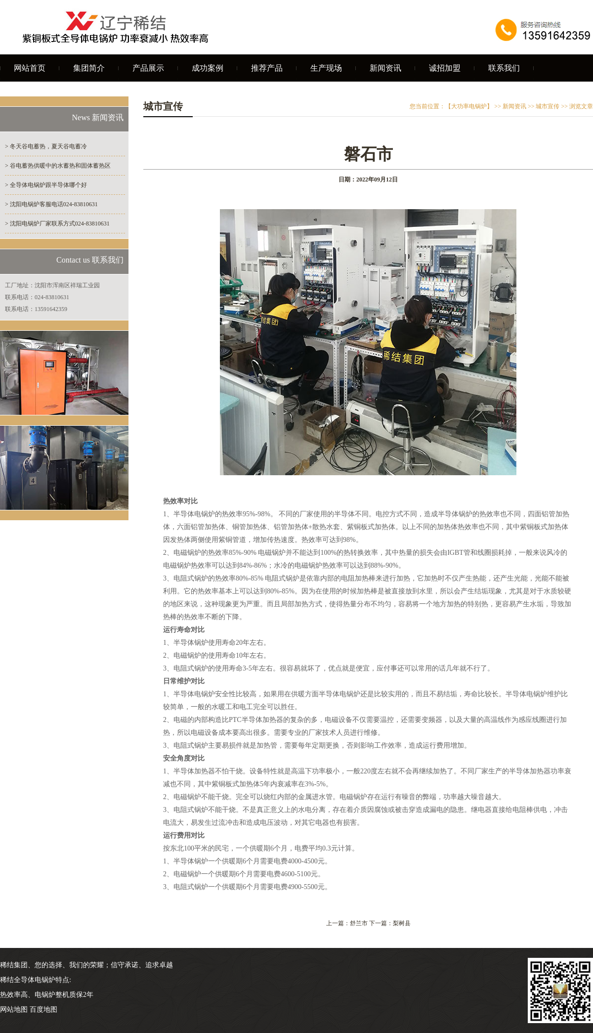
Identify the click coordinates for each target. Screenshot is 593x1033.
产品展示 (148, 68)
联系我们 (504, 68)
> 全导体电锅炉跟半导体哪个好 (46, 184)
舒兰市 (359, 923)
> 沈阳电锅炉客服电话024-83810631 (51, 204)
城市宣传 (547, 106)
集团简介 (89, 68)
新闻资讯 (385, 68)
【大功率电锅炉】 (469, 106)
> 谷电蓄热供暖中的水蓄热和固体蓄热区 (58, 165)
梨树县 (402, 923)
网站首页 (29, 68)
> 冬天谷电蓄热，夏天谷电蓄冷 (46, 146)
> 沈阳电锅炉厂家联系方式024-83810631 (57, 223)
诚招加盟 (445, 68)
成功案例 (207, 68)
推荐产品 (267, 68)
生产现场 (326, 68)
